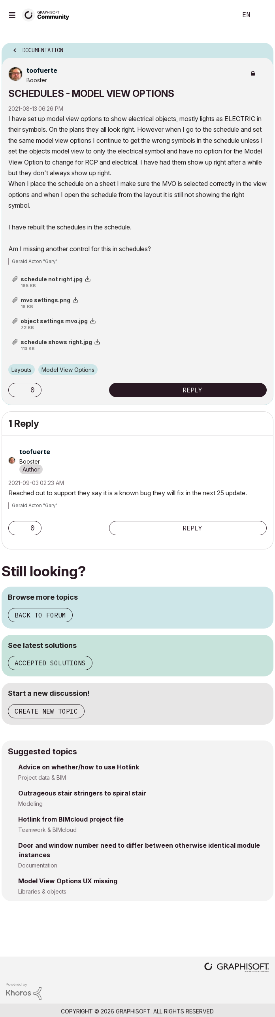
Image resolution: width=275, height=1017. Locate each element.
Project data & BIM (42, 777)
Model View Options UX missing (67, 881)
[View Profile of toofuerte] (41, 70)
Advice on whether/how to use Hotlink (78, 767)
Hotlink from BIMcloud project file (71, 819)
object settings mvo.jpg (54, 321)
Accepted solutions (50, 663)
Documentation (37, 865)
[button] (16, 390)
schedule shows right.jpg (56, 342)
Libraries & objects (42, 891)
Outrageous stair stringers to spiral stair (82, 793)
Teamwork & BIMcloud (47, 829)
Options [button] (262, 48)
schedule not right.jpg (52, 279)
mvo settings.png (45, 300)
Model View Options (67, 369)
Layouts (21, 369)
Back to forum (40, 615)
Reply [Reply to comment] (192, 528)
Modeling (30, 803)
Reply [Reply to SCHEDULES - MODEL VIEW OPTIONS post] (192, 390)
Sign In (262, 15)
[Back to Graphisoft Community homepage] (48, 14)
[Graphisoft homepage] (236, 968)
